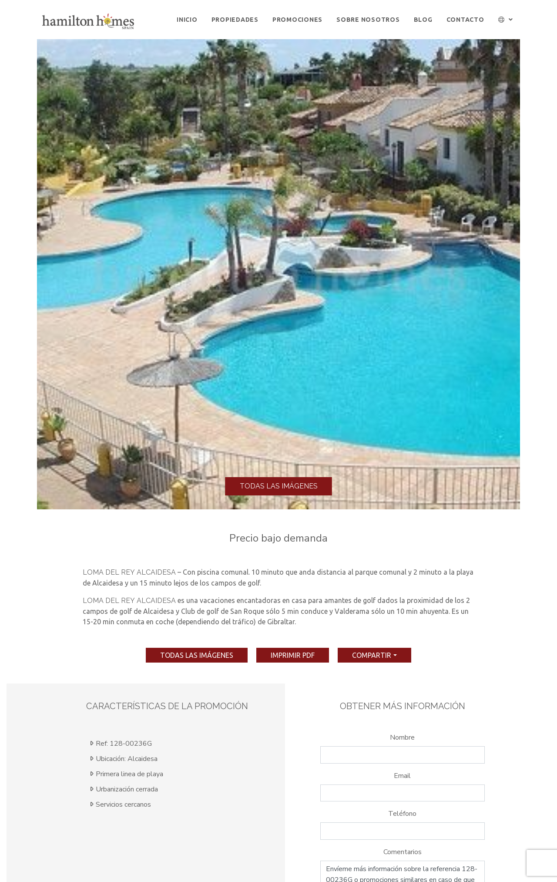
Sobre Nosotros (368, 19)
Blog (423, 19)
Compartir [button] (371, 655)
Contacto (465, 19)
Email (402, 776)
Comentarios (402, 852)
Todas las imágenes (279, 486)
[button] (505, 19)
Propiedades (234, 19)
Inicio (187, 19)
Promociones (297, 19)
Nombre (402, 737)
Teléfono (402, 813)
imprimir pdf (293, 655)
